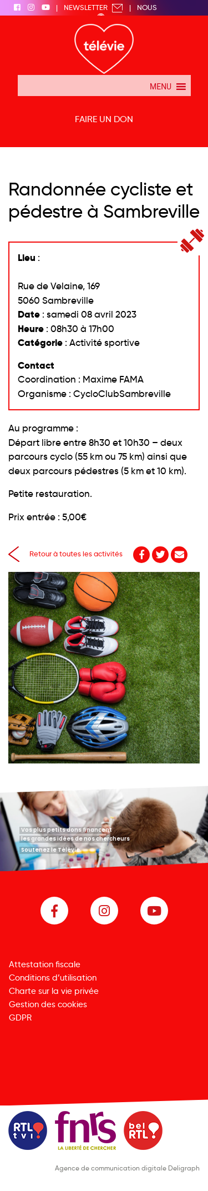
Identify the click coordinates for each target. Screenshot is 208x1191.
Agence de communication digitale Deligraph (127, 1168)
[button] (160, 85)
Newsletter (93, 7)
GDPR (20, 1018)
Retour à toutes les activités (65, 553)
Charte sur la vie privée (54, 991)
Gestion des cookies (48, 1004)
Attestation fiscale (44, 964)
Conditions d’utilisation (53, 978)
